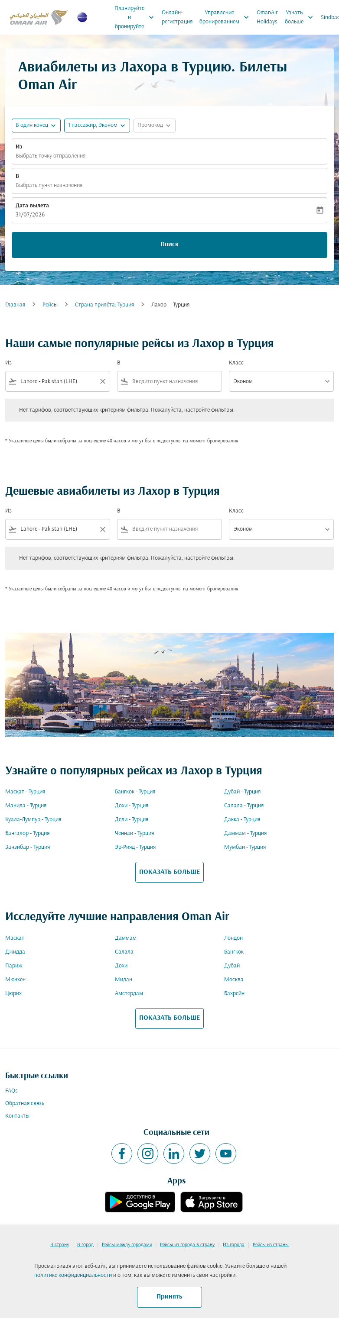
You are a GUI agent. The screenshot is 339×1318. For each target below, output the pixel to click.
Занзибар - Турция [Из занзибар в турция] (27, 847)
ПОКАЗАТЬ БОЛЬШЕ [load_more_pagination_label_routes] (169, 872)
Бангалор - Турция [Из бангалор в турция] (27, 833)
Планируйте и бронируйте (136, 17)
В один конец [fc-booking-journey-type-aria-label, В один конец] (32, 125)
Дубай (232, 966)
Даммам (126, 938)
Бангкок (234, 952)
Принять (169, 1296)
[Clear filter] (102, 381)
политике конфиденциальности (73, 1275)
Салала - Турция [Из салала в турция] (244, 805)
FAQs (11, 1091)
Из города (233, 1244)
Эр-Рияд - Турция (135, 847)
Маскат (14, 938)
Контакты (17, 1116)
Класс (236, 363)
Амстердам (129, 993)
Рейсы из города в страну (187, 1244)
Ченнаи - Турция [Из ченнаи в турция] (134, 833)
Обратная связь (24, 1103)
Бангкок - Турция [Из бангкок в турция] (135, 792)
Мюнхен (15, 979)
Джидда (15, 952)
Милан (123, 979)
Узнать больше (301, 17)
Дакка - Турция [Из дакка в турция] (242, 819)
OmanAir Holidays (267, 17)
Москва (234, 979)
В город (85, 1244)
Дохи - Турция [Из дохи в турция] (131, 805)
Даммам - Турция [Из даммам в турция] (245, 833)
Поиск (169, 244)
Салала (124, 952)
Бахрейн (234, 993)
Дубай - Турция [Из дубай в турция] (242, 792)
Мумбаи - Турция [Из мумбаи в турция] (245, 847)
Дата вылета (32, 206)
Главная (15, 305)
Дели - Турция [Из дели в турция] (131, 819)
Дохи (121, 966)
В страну (59, 1244)
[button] (97, 125)
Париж (13, 966)
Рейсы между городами (127, 1244)
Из (19, 147)
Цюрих (13, 993)
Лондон (233, 938)
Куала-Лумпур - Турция (33, 819)
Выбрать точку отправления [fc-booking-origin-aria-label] (50, 156)
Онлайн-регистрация (177, 17)
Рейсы (50, 305)
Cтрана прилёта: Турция (104, 305)
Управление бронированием (226, 17)
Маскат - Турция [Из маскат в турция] (25, 792)
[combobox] (57, 381)
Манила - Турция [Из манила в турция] (25, 805)
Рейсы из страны (271, 1244)
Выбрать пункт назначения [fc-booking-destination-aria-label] (49, 185)
